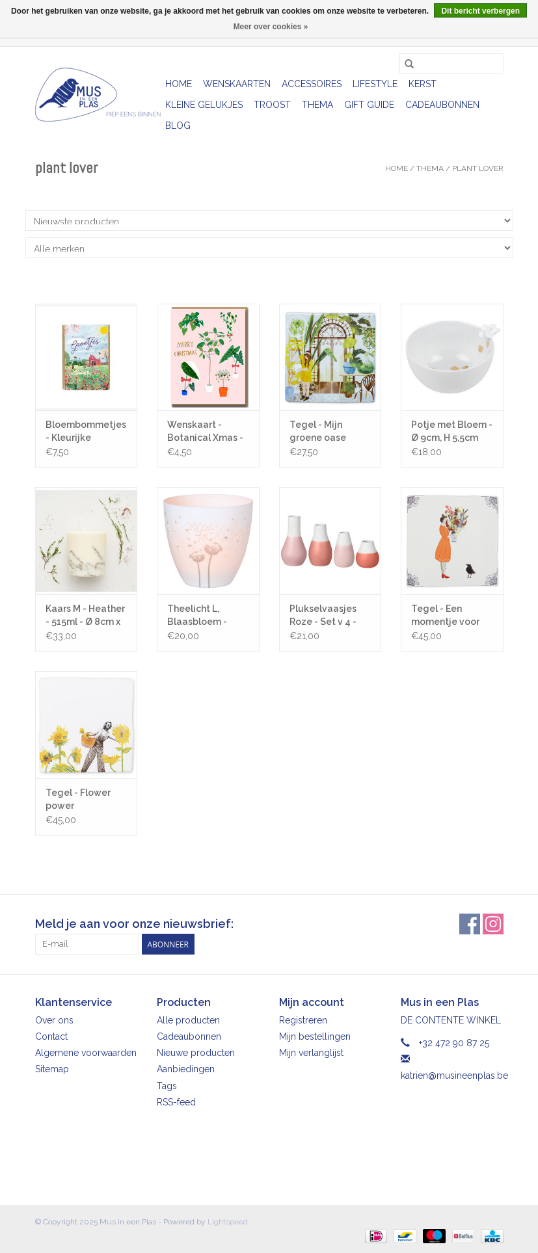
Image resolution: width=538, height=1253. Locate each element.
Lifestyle (375, 84)
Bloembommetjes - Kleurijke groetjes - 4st (86, 431)
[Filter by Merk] (269, 247)
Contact (51, 1036)
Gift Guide (369, 104)
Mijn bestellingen (315, 1036)
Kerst (423, 84)
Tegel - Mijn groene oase (317, 431)
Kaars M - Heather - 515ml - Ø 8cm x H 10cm (85, 615)
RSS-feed (176, 1102)
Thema (317, 104)
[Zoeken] (451, 63)
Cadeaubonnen (442, 104)
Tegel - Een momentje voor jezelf (445, 615)
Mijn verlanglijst (311, 1053)
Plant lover (478, 168)
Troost (272, 104)
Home (178, 84)
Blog (178, 125)
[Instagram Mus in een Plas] (493, 924)
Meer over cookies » (271, 26)
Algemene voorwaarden (86, 1053)
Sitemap (52, 1069)
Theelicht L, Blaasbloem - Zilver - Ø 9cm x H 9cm (206, 615)
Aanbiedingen (186, 1069)
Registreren (303, 1020)
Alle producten (188, 1020)
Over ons (54, 1020)
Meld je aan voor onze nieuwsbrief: (134, 923)
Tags (167, 1086)
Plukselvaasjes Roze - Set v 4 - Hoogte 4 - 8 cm (325, 615)
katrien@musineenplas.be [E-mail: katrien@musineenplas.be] (454, 1075)
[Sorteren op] (269, 220)
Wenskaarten (237, 84)
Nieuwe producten (196, 1053)
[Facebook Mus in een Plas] (469, 924)
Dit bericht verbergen (480, 11)
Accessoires (312, 84)
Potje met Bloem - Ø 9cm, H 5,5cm (451, 431)
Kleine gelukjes (204, 104)
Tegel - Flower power (78, 799)
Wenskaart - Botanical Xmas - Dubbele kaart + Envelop (205, 431)
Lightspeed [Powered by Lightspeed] (228, 1221)
